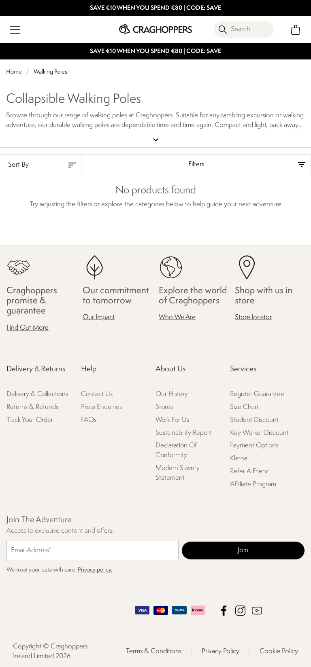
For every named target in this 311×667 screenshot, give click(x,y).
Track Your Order (29, 419)
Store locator (253, 316)
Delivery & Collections (37, 393)
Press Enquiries (101, 406)
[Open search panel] (244, 29)
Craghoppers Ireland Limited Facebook (224, 610)
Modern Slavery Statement (178, 472)
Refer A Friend (250, 471)
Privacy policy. (95, 569)
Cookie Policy (279, 650)
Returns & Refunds (32, 406)
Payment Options (254, 445)
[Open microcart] (296, 30)
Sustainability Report (183, 432)
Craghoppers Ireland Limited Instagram (240, 610)
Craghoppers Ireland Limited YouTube (257, 610)
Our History (172, 393)
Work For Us (172, 419)
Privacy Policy (220, 650)
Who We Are (177, 316)
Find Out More (27, 327)
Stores (164, 406)
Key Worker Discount (259, 432)
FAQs (88, 419)
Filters (196, 164)
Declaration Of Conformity (176, 450)
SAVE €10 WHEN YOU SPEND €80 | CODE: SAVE (155, 8)
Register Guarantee (257, 393)
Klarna (238, 458)
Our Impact (99, 316)
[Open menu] (15, 30)
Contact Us (97, 393)
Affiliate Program (253, 484)
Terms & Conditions (153, 650)
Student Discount (254, 419)
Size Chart (244, 406)
